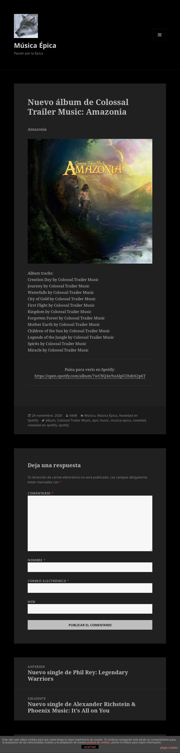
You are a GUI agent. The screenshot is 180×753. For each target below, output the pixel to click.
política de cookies (98, 742)
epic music (100, 420)
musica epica (121, 420)
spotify (64, 425)
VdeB (73, 415)
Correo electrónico (48, 581)
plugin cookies (169, 747)
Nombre (36, 560)
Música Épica (35, 45)
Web (31, 601)
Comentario (41, 493)
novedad (139, 420)
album (50, 420)
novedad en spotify (42, 425)
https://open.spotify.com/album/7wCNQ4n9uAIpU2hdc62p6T (90, 375)
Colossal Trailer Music (74, 420)
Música (89, 415)
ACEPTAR (90, 747)
